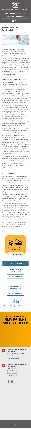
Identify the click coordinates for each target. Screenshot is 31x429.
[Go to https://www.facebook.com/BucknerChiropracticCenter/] (8, 381)
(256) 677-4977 (15, 289)
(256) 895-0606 (15, 271)
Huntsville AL (9, 16)
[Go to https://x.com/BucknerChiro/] (12, 381)
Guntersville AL (21, 16)
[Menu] (15, 425)
